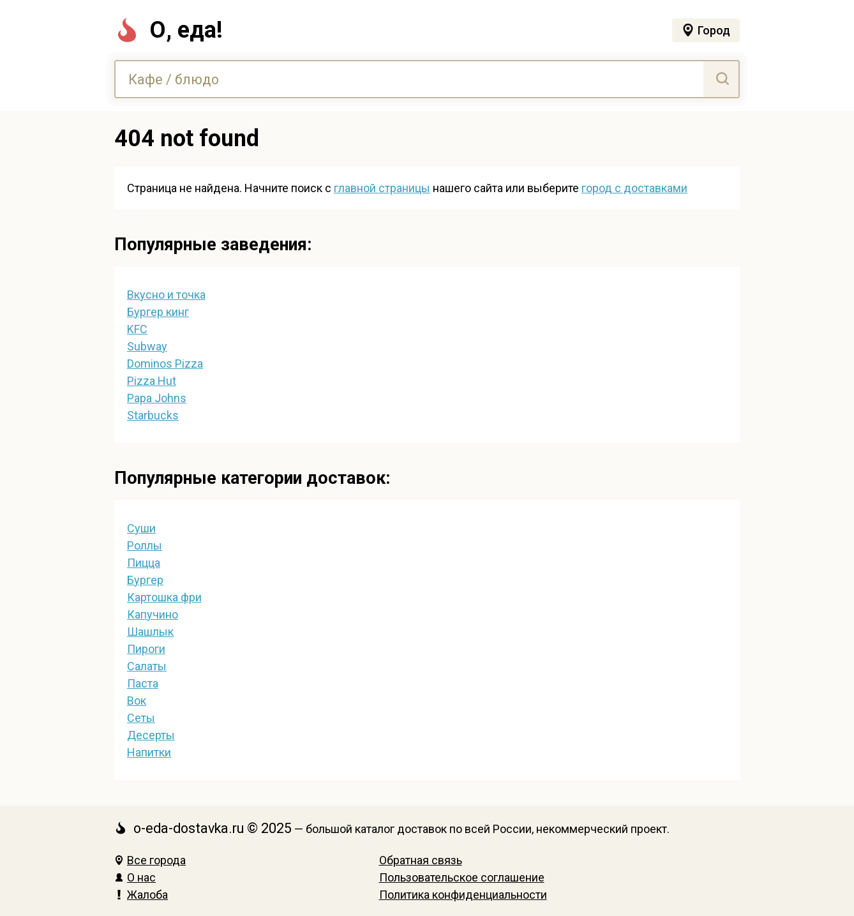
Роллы (144, 545)
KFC (137, 329)
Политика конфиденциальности (463, 894)
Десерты (151, 735)
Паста (142, 683)
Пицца (143, 562)
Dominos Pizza (165, 363)
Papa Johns (156, 398)
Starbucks (153, 415)
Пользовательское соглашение (461, 877)
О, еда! (168, 30)
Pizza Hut (151, 380)
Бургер (145, 580)
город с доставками (634, 188)
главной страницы (382, 188)
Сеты (141, 718)
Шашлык (150, 631)
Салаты (147, 666)
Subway (147, 346)
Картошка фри (164, 597)
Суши (141, 528)
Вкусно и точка (166, 294)
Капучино (152, 614)
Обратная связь (420, 860)
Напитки (149, 752)
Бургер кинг (158, 312)
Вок (136, 700)
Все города (150, 860)
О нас (135, 877)
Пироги (146, 649)
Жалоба (141, 894)
